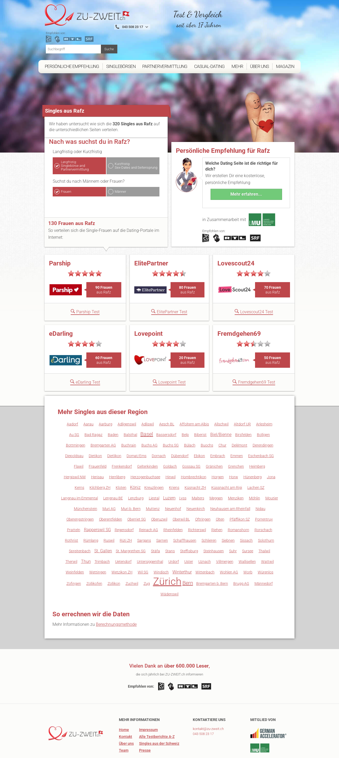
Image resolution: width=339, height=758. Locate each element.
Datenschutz (278, 752)
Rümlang (90, 519)
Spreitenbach (80, 530)
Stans (170, 530)
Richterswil (197, 509)
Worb (247, 551)
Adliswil (147, 403)
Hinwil (171, 456)
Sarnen (162, 519)
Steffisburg (189, 530)
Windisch (161, 551)
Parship (60, 242)
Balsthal (130, 413)
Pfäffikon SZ (240, 498)
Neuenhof (173, 487)
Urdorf (173, 540)
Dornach (159, 435)
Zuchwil (132, 562)
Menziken (236, 477)
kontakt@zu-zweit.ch (208, 708)
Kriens (174, 466)
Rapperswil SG (97, 508)
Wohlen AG (229, 551)
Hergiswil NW (75, 456)
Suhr (233, 530)
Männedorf (264, 562)
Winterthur (182, 550)
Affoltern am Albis (194, 403)
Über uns (126, 722)
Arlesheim (264, 403)
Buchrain (128, 424)
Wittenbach (205, 551)
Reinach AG (148, 509)
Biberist (200, 413)
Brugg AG (241, 562)
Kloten (121, 466)
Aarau (88, 403)
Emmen (236, 435)
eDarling (61, 312)
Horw (233, 456)
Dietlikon (114, 435)
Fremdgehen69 (239, 312)
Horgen (218, 456)
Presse (145, 729)
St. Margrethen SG (131, 530)
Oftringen (203, 498)
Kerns (79, 466)
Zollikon (114, 562)
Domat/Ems (136, 435)
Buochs (207, 424)
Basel (146, 413)
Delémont (239, 424)
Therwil (71, 540)
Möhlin (254, 477)
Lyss (182, 477)
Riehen (216, 509)
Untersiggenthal (150, 540)
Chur (222, 424)
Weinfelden (75, 551)
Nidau (260, 487)
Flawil (78, 445)
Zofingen (73, 562)
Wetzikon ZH (121, 551)
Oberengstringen (80, 498)
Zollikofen (94, 562)
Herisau (97, 456)
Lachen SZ (255, 466)
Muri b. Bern (131, 487)
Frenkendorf (122, 445)
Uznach (204, 540)
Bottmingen (75, 424)
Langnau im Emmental (79, 477)
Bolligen (263, 413)
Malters (198, 477)
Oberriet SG (136, 498)
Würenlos (265, 551)
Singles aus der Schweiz (159, 722)
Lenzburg (136, 477)
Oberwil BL (181, 498)
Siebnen (228, 519)
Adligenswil (127, 403)
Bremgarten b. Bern (212, 562)
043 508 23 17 (203, 713)
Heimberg (257, 445)
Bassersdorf (166, 413)
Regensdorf (124, 509)
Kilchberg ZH (100, 466)
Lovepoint (148, 312)
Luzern (169, 476)
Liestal (154, 477)
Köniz (135, 466)
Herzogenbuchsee (145, 456)
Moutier (271, 477)
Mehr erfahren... (246, 173)
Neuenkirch (195, 487)
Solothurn (266, 519)
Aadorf (72, 403)
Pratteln (73, 509)
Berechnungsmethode (116, 603)
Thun (86, 540)
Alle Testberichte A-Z (157, 715)
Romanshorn (238, 509)
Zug (147, 562)
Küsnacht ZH (195, 466)
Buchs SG (171, 424)
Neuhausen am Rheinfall (230, 487)
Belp (185, 413)
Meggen (216, 477)
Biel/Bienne (220, 413)
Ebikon (199, 435)
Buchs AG (149, 424)
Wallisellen (247, 540)
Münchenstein (85, 487)
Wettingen (97, 551)
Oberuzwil (159, 498)
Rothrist (71, 519)
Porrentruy (264, 498)
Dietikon (95, 435)
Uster (188, 540)
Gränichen (214, 445)
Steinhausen (213, 530)
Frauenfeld (97, 445)
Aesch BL (166, 403)
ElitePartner (151, 242)
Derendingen (263, 424)
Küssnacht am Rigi (226, 466)
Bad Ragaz (93, 413)
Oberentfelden (110, 498)
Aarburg (105, 403)
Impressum (148, 708)
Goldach (170, 445)
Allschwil (221, 403)
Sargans (144, 519)
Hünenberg (252, 456)
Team (123, 729)
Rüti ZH (126, 519)
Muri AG (109, 487)
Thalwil (264, 530)
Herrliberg (117, 456)
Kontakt (125, 715)
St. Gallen (103, 529)
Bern (187, 562)
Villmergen (224, 540)
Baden (113, 413)
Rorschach (263, 509)
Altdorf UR (242, 403)
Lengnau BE (113, 477)
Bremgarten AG (103, 424)
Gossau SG (191, 445)
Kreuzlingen (154, 466)
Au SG (74, 413)
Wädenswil (169, 573)
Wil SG (143, 551)
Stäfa (155, 530)
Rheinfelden (173, 509)
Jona (271, 456)
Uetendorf (123, 540)
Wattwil (267, 540)
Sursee (247, 530)
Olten (220, 498)
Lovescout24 (236, 242)
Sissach (246, 519)
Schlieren (209, 519)
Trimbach (102, 540)
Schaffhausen (184, 519)
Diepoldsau (74, 435)
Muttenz (153, 487)
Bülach (189, 424)
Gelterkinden (147, 445)
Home (124, 708)
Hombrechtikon (193, 456)
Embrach (217, 435)
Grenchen (236, 445)
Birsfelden (243, 413)
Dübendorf (180, 435)
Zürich (167, 560)
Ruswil (109, 519)
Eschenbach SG (261, 435)
